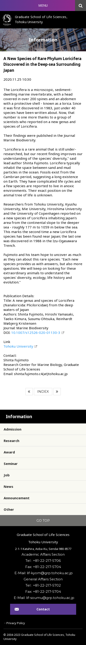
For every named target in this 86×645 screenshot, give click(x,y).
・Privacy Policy (14, 623)
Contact (43, 609)
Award (9, 452)
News (8, 486)
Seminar (11, 463)
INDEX (43, 391)
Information (19, 417)
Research (11, 440)
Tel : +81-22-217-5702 (43, 585)
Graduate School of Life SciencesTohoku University (43, 538)
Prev (29, 391)
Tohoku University (18, 346)
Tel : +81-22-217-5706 (43, 560)
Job (7, 475)
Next (57, 391)
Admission (12, 429)
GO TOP (43, 521)
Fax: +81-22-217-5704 (43, 567)
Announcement (17, 498)
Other (9, 509)
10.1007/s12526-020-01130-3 (35, 332)
